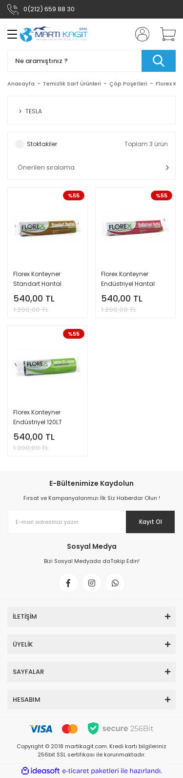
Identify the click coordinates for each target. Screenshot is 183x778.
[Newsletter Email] (91, 522)
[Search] (91, 61)
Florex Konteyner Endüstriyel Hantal (128, 279)
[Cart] (164, 34)
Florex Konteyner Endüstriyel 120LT (37, 417)
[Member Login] (139, 34)
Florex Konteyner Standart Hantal (37, 279)
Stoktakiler (42, 144)
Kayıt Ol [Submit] (150, 522)
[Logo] (54, 34)
